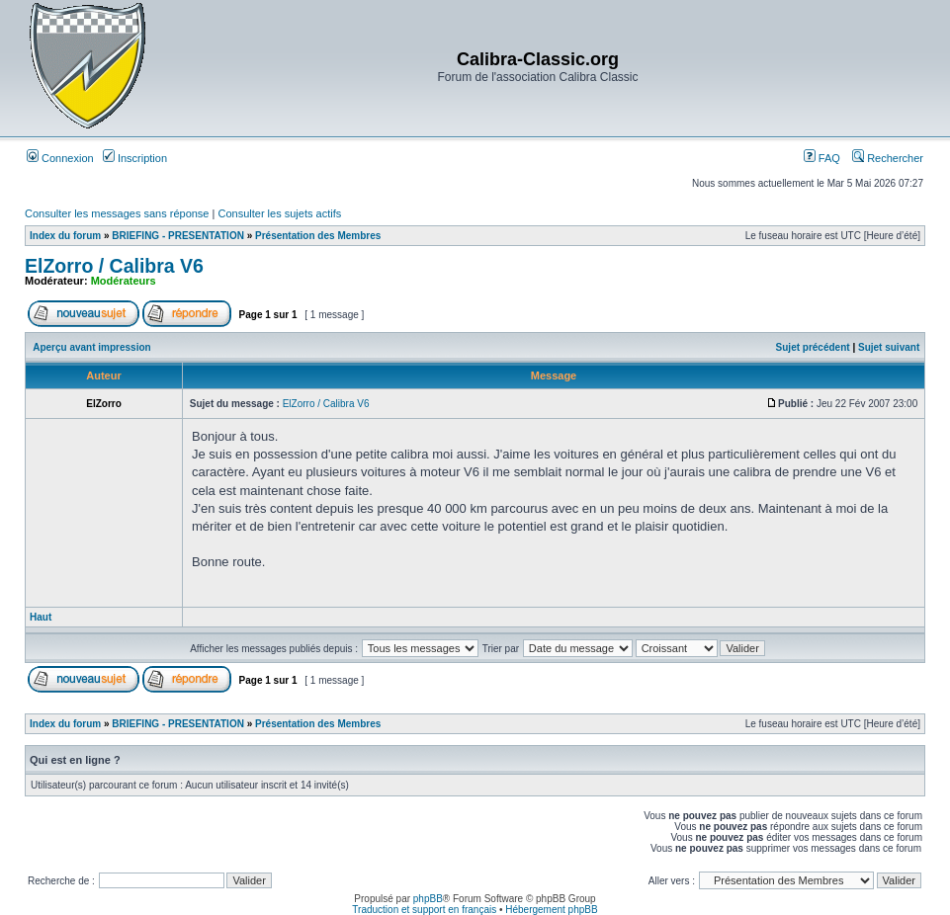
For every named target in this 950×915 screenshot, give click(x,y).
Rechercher (887, 158)
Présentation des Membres (318, 235)
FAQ (822, 158)
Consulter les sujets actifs (279, 213)
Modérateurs (123, 281)
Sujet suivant (888, 347)
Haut (40, 617)
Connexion (60, 158)
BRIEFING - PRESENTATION (178, 235)
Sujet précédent (813, 347)
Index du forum (65, 235)
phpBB (428, 898)
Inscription (135, 158)
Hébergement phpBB (551, 909)
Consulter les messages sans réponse (117, 213)
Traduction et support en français (424, 909)
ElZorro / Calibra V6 (114, 266)
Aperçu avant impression (91, 347)
